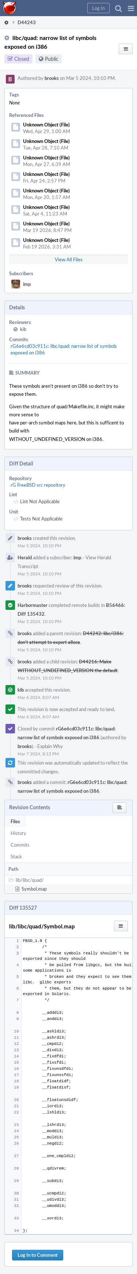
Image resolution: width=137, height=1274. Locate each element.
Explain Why (50, 746)
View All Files (69, 259)
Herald (25, 557)
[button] (131, 8)
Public (51, 58)
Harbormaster (32, 605)
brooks (52, 78)
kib (23, 329)
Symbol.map (34, 888)
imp (27, 284)
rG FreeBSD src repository (38, 485)
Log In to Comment (38, 1255)
